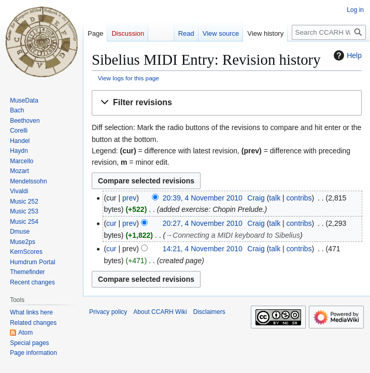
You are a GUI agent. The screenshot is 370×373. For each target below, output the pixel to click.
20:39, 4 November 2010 (203, 198)
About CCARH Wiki (160, 311)
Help (346, 55)
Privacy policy (108, 311)
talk (274, 198)
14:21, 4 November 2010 (203, 249)
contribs (299, 198)
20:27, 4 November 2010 (203, 223)
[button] (227, 103)
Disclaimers (209, 311)
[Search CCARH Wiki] (329, 32)
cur (111, 223)
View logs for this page (128, 78)
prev (129, 198)
